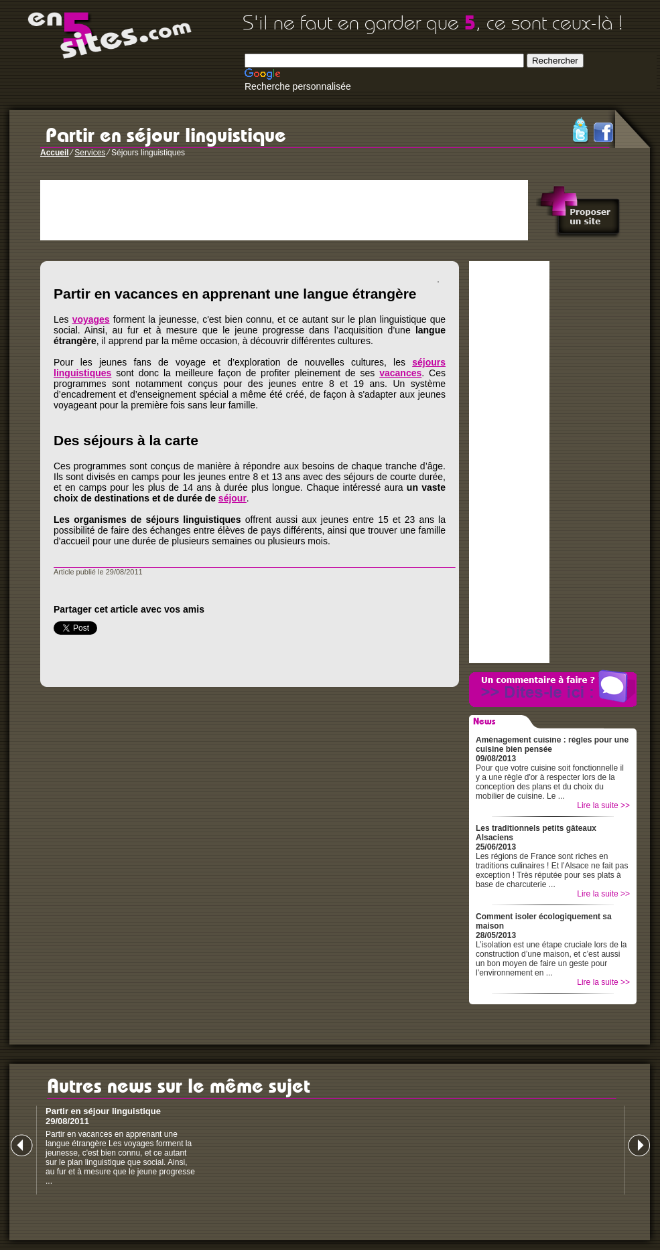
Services (89, 152)
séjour (232, 498)
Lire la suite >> (603, 805)
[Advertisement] (284, 210)
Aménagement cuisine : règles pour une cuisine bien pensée (552, 744)
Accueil (54, 152)
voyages (91, 319)
